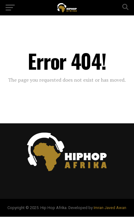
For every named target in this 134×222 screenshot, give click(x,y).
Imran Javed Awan (110, 207)
